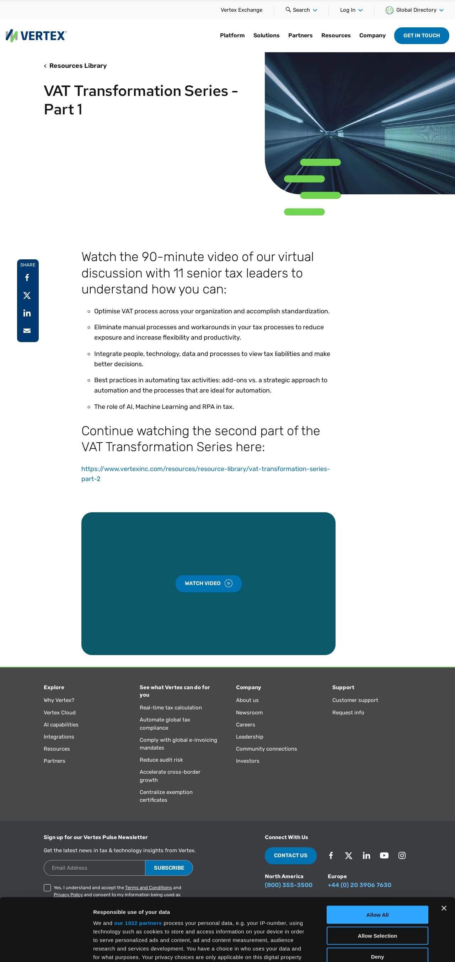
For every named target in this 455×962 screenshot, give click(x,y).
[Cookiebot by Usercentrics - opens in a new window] (46, 948)
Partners (54, 761)
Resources (57, 749)
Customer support (355, 700)
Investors (247, 761)
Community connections (266, 749)
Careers (245, 725)
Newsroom (249, 712)
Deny (377, 894)
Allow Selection (377, 873)
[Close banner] (443, 845)
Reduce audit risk (161, 760)
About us (247, 700)
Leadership (249, 737)
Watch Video (208, 583)
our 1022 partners (138, 861)
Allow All (377, 852)
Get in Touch (421, 35)
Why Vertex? (59, 700)
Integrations (59, 737)
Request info (348, 712)
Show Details (373, 948)
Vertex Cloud (60, 712)
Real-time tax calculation (171, 707)
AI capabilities (61, 725)
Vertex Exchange (241, 10)
